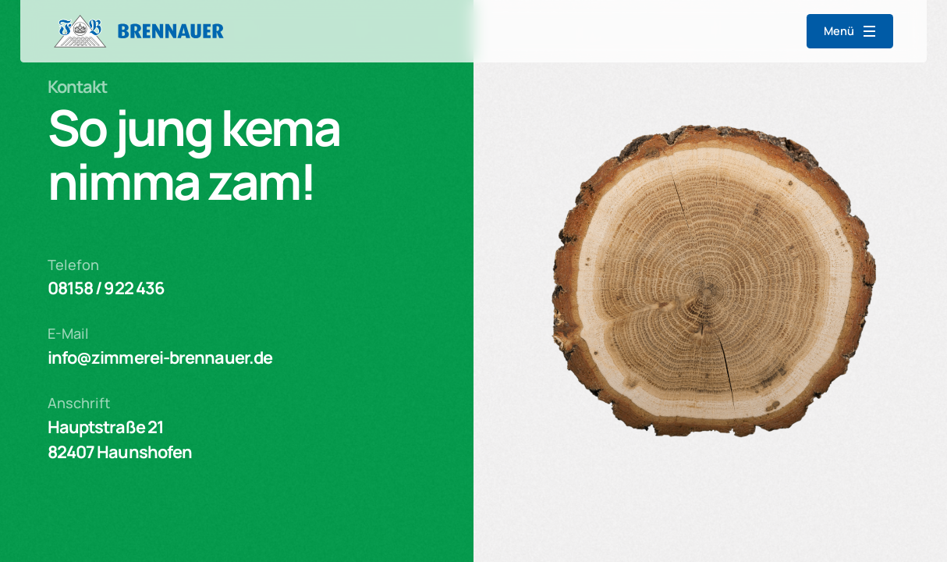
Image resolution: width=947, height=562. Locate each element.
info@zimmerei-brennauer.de (160, 357)
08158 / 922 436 (106, 288)
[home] (139, 31)
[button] (850, 31)
